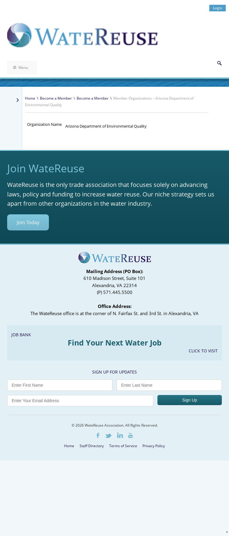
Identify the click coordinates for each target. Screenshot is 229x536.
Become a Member (56, 98)
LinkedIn (120, 435)
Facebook (98, 435)
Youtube (130, 435)
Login (217, 8)
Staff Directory (92, 445)
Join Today (28, 222)
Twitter (108, 435)
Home (30, 98)
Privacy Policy (154, 445)
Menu (20, 67)
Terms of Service (123, 445)
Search (219, 63)
